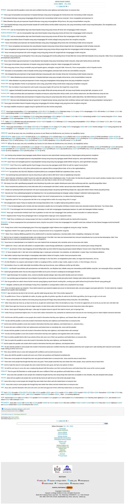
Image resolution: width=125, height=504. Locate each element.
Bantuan (62, 454)
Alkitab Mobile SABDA (62, 1)
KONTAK (54, 487)
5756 (116, 136)
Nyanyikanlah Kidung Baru (62, 438)
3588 (81, 111)
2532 (25, 111)
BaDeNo (62, 450)
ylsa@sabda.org (63, 496)
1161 (44, 113)
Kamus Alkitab (62, 432)
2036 (39, 113)
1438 (107, 111)
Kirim (21, 411)
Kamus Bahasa (62, 434)
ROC (71, 426)
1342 (116, 111)
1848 (21, 113)
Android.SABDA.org (62, 447)
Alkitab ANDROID (62, 430)
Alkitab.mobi (62, 441)
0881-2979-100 (47, 496)
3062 (33, 113)
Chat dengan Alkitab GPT (20, 414)
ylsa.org (75, 496)
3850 (40, 111)
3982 (95, 111)
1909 (49, 113)
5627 (23, 136)
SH (65, 426)
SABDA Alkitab (47, 483)
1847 (75, 148)
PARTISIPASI (61, 487)
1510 (59, 113)
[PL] (66, 4)
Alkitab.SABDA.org (62, 445)
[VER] (56, 4)
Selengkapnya (83, 480)
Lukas (61, 6)
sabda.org (82, 496)
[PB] (69, 4)
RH (68, 426)
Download (62, 428)
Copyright (62, 443)
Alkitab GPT (16, 418)
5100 (72, 111)
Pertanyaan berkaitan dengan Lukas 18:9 (17, 409)
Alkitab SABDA (15, 417)
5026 (38, 392)
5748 (60, 138)
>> (68, 6)
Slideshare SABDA (77, 483)
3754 (54, 113)
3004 (18, 147)
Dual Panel (62, 456)
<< (57, 6)
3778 (47, 111)
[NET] (61, 4)
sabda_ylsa (41, 480)
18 (64, 6)
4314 (57, 111)
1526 (55, 138)
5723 (115, 138)
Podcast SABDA (61, 483)
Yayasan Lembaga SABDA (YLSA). (56, 493)
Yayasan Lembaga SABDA (56, 480)
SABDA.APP (62, 448)
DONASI (69, 487)
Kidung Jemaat (62, 436)
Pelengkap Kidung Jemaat (62, 439)
